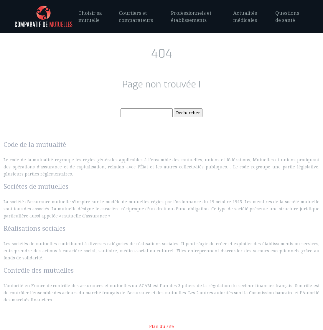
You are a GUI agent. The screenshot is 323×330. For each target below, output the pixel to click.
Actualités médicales (245, 16)
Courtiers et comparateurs (136, 16)
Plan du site (161, 326)
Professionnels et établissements (191, 16)
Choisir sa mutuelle (90, 16)
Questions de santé (287, 16)
